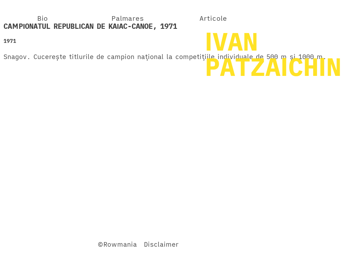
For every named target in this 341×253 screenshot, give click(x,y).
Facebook (19, 244)
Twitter (50, 244)
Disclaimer (161, 244)
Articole (213, 18)
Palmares (128, 18)
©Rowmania (117, 244)
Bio (42, 18)
